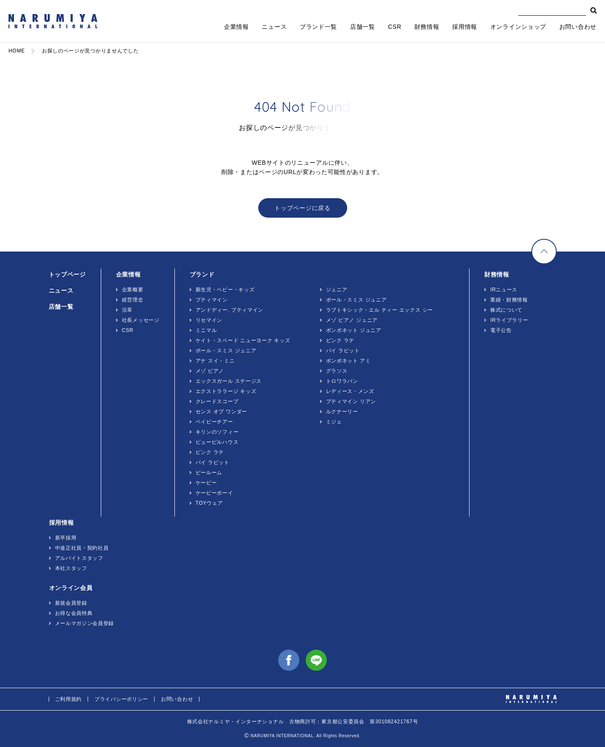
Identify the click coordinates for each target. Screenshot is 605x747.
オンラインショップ (518, 26)
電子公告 (501, 330)
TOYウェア (209, 503)
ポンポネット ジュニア (353, 330)
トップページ (67, 274)
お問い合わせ (578, 26)
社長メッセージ (141, 320)
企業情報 (236, 26)
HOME (16, 51)
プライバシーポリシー (121, 699)
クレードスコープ (217, 401)
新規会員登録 (71, 603)
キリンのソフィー (217, 432)
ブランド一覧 (318, 26)
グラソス (337, 371)
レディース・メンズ (350, 391)
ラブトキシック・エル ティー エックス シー (379, 310)
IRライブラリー (509, 320)
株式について (506, 310)
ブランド (202, 274)
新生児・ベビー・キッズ (225, 290)
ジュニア (337, 290)
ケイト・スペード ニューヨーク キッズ (243, 340)
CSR (394, 26)
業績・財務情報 (509, 300)
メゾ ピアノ (210, 371)
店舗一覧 (362, 26)
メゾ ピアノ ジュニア (352, 320)
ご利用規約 (68, 699)
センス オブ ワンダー (221, 412)
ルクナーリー (342, 412)
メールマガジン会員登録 (84, 623)
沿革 (127, 310)
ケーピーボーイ (214, 493)
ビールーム (209, 473)
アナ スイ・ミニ (215, 361)
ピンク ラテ (210, 452)
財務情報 (426, 26)
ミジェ (334, 422)
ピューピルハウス (217, 442)
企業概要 (133, 290)
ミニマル (206, 330)
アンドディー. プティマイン (229, 310)
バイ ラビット (212, 462)
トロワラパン (342, 381)
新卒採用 (66, 538)
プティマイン (212, 300)
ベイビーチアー (214, 422)
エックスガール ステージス (229, 381)
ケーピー (206, 483)
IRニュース (503, 290)
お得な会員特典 (74, 613)
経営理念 (133, 300)
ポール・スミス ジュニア (226, 351)
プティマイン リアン (351, 401)
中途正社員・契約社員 (82, 548)
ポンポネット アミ (348, 361)
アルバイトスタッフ (79, 558)
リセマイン (209, 320)
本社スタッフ (71, 568)
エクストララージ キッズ (226, 391)
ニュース (274, 26)
